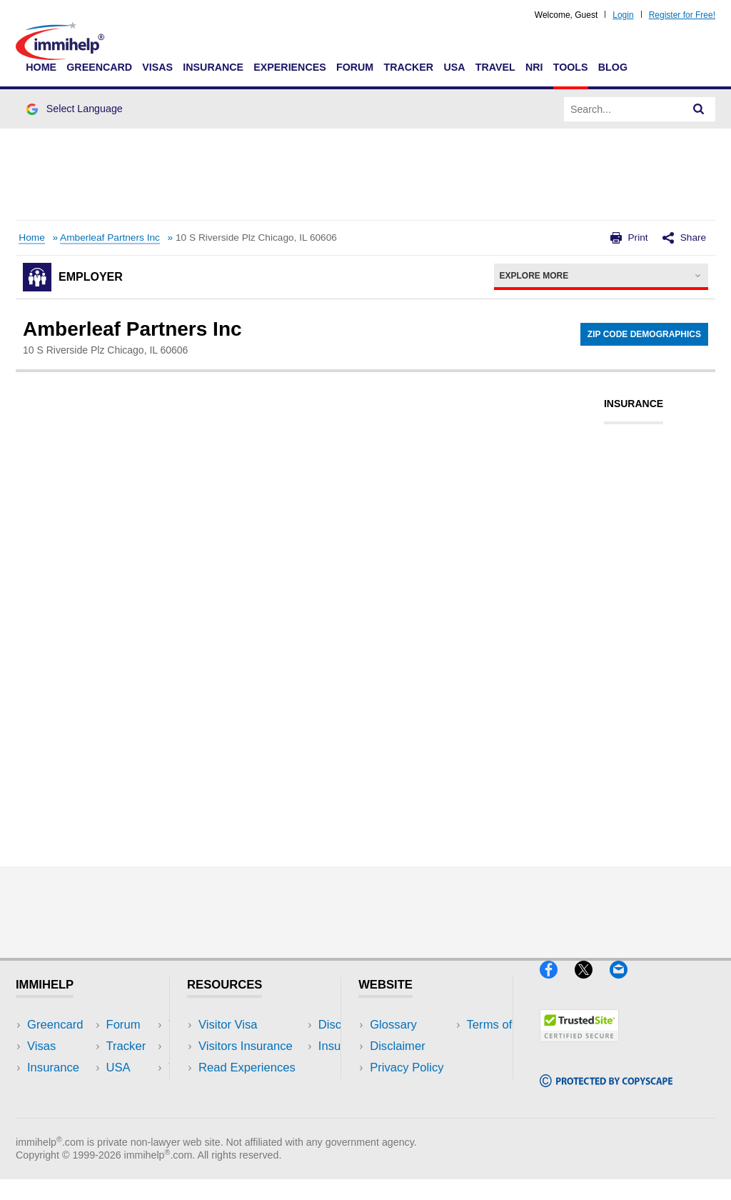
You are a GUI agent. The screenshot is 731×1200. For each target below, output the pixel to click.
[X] (592, 983)
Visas (157, 67)
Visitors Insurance (245, 1046)
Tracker (408, 67)
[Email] (625, 983)
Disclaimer (397, 1046)
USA (454, 67)
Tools (570, 67)
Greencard (99, 67)
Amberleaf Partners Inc (110, 237)
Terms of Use (405, 1089)
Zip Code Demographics (644, 334)
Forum (354, 67)
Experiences (289, 67)
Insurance (213, 67)
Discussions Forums (252, 1089)
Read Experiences (247, 1067)
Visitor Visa (227, 1024)
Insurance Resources (254, 1111)
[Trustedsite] (579, 1047)
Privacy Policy (406, 1067)
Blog (612, 67)
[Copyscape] (606, 1093)
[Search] (699, 109)
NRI (534, 67)
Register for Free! (682, 15)
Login (622, 15)
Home (41, 67)
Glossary (393, 1024)
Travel (495, 67)
